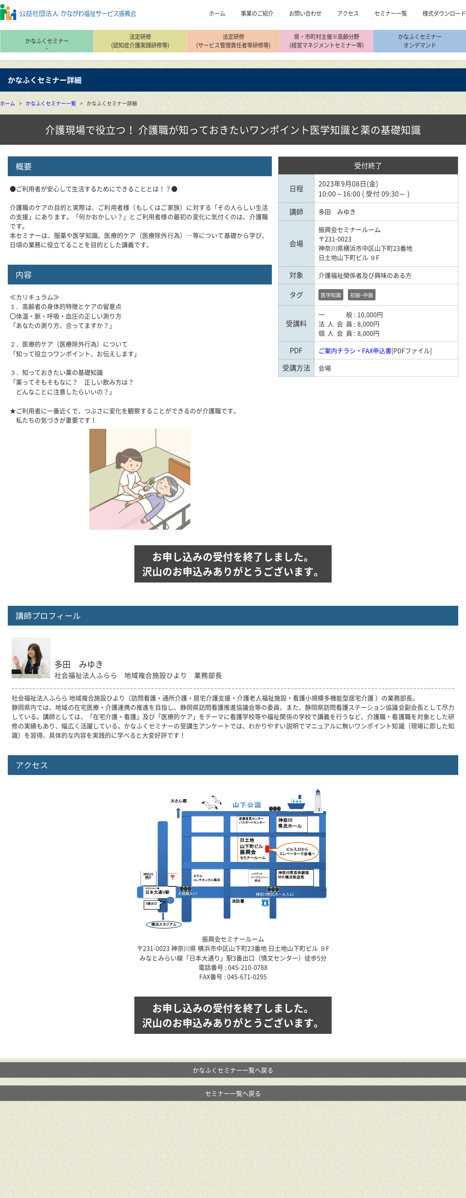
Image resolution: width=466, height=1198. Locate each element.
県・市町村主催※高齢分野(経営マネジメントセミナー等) (326, 40)
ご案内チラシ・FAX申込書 (354, 350)
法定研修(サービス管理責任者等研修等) (233, 40)
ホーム (7, 103)
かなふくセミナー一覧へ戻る (233, 1070)
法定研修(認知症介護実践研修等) (140, 40)
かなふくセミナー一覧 (51, 103)
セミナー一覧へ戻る (233, 1093)
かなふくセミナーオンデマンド (420, 40)
